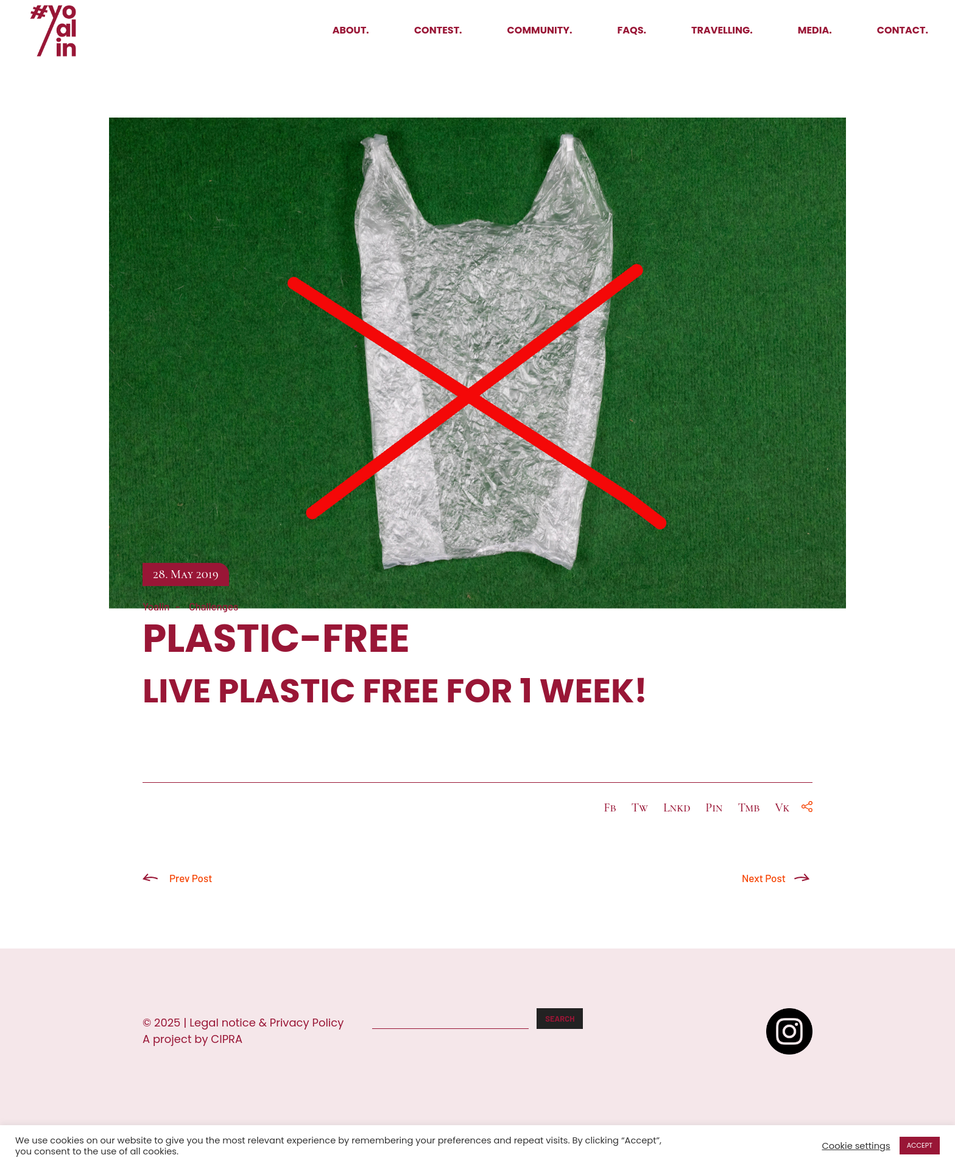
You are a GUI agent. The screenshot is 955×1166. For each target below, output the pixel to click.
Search (559, 1018)
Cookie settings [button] (856, 1145)
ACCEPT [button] (919, 1145)
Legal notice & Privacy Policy (266, 1022)
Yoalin (156, 606)
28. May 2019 (186, 574)
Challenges (213, 606)
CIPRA (226, 1039)
